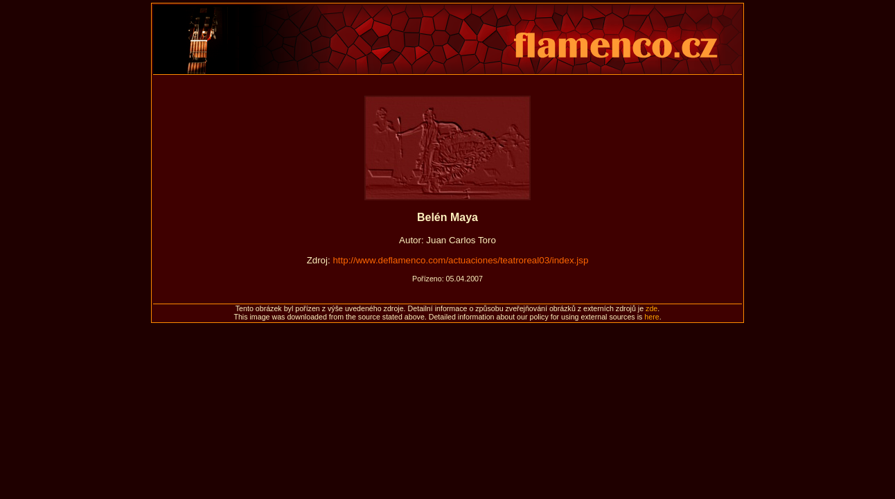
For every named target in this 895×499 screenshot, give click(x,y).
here (651, 317)
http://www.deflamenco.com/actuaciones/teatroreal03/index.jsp (460, 260)
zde (651, 308)
